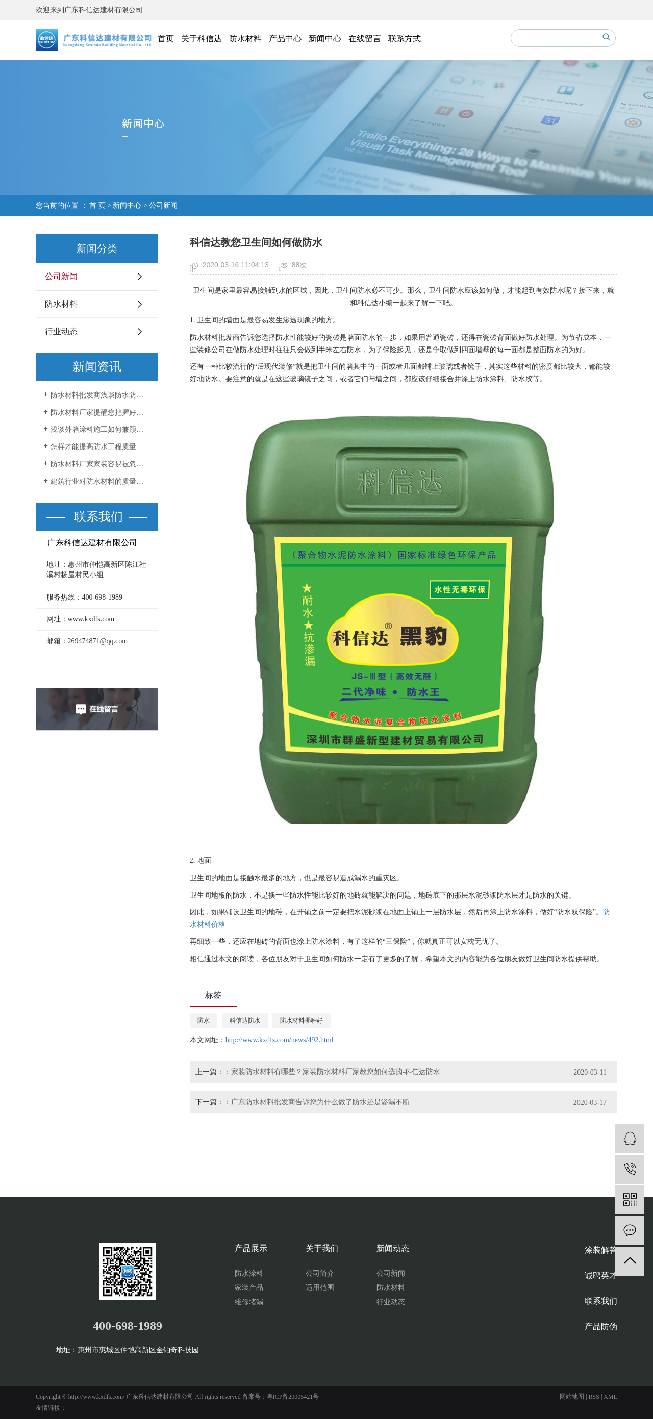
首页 (166, 38)
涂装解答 (601, 1250)
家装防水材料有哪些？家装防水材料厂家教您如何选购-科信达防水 (336, 1072)
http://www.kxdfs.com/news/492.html (279, 1040)
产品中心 (285, 38)
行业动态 (61, 331)
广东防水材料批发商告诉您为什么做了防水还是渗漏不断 (320, 1102)
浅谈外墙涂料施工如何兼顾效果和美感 (100, 429)
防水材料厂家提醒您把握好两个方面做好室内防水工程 (100, 412)
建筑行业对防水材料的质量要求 (100, 481)
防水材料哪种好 (301, 1020)
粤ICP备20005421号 (293, 1396)
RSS (594, 1396)
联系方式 (404, 38)
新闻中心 (325, 38)
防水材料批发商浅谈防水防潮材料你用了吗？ (100, 395)
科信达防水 (245, 1020)
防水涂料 (249, 1273)
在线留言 (364, 38)
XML (610, 1396)
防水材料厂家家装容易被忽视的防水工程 (100, 464)
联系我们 (601, 1301)
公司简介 (320, 1273)
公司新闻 (163, 205)
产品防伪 (601, 1326)
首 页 (97, 205)
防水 (203, 1020)
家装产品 (249, 1287)
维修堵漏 (249, 1302)
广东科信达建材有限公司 (103, 10)
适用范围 (320, 1287)
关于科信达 (201, 38)
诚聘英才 (601, 1275)
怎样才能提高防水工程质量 (93, 447)
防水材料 (245, 38)
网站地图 (572, 1396)
